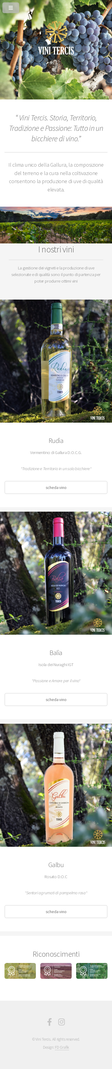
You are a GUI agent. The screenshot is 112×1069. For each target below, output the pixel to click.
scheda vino (56, 487)
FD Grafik (62, 1047)
